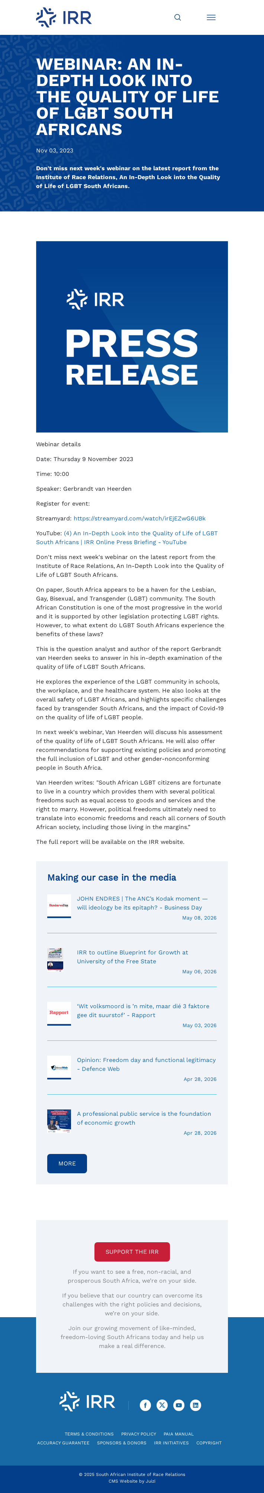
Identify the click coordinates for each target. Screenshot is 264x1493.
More (67, 1163)
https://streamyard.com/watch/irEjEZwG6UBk (140, 518)
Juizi (150, 1481)
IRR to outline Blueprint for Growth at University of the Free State (132, 962)
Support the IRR (132, 1251)
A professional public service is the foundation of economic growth (132, 1123)
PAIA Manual (179, 1434)
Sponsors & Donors (122, 1443)
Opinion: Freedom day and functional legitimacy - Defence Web (132, 1069)
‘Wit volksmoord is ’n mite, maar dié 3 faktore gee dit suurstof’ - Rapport (132, 1015)
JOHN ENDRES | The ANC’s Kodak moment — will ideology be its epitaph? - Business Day (132, 908)
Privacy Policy (138, 1434)
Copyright (209, 1443)
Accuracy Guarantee (63, 1443)
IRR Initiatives (171, 1443)
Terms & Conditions (89, 1434)
